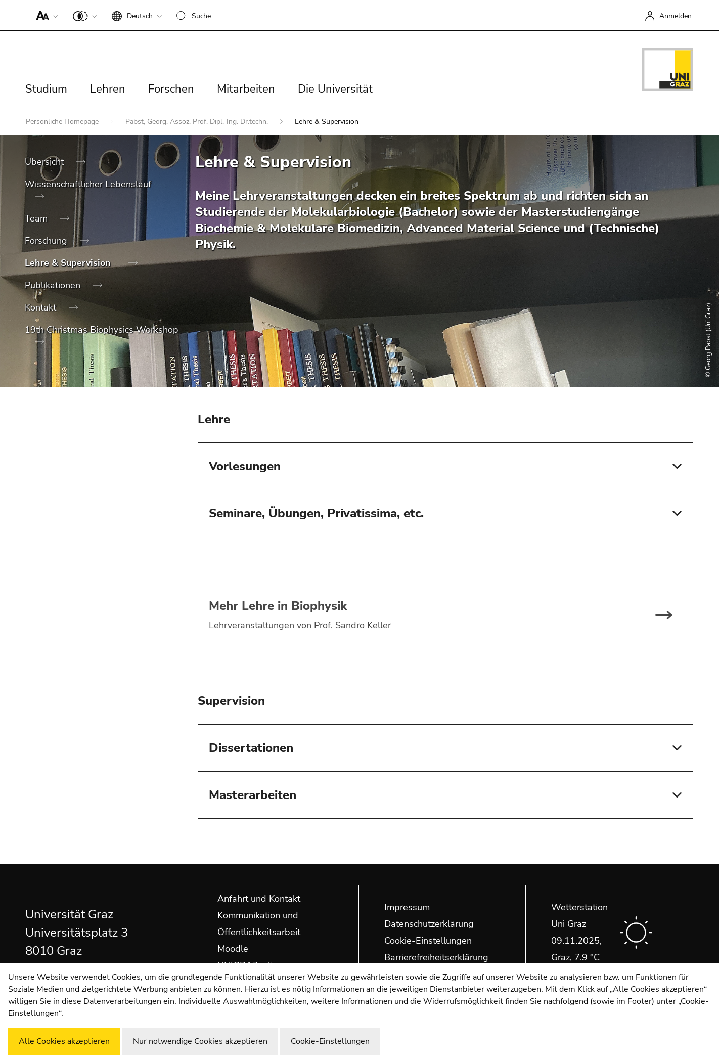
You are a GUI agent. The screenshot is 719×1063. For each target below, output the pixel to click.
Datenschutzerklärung (429, 924)
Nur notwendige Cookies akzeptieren (200, 1041)
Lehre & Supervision (69, 263)
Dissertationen (251, 748)
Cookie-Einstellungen (428, 941)
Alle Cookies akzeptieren (64, 1041)
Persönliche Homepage (63, 121)
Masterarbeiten (252, 795)
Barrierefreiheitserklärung (436, 957)
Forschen (171, 89)
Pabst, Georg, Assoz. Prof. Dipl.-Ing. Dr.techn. (197, 121)
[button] (44, 15)
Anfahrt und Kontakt (258, 899)
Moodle (232, 949)
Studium (46, 89)
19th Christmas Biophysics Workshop (101, 330)
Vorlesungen (245, 466)
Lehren (107, 89)
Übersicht (45, 162)
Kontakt (42, 307)
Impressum (407, 907)
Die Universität (335, 89)
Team (37, 218)
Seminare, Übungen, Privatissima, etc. (316, 513)
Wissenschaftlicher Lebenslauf (88, 184)
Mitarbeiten (246, 89)
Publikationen (54, 285)
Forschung (47, 241)
